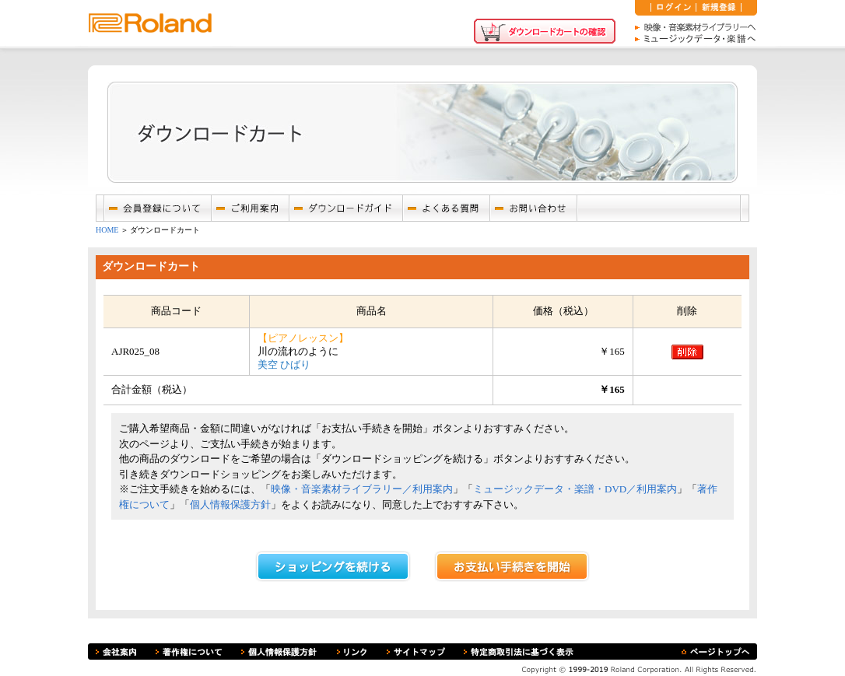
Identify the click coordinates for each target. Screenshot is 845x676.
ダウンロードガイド (345, 208)
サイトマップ (416, 651)
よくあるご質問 (445, 208)
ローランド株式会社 (150, 23)
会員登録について (157, 208)
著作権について (189, 651)
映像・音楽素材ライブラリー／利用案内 (362, 489)
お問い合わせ (533, 208)
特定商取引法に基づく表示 (518, 651)
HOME (107, 230)
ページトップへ (715, 651)
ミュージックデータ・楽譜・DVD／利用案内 (575, 489)
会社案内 (116, 651)
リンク (351, 651)
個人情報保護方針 (230, 504)
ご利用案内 (250, 208)
